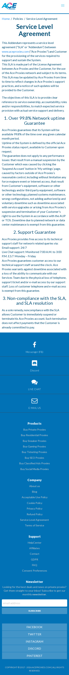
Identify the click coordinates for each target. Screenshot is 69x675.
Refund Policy (35, 514)
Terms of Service (34, 525)
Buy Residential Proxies (34, 435)
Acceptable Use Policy (34, 497)
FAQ (34, 565)
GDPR (34, 559)
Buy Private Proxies (34, 429)
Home (6, 18)
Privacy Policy (34, 508)
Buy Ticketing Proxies (34, 452)
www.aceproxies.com (15, 51)
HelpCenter (34, 542)
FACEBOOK (34, 627)
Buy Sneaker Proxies (34, 440)
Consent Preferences (34, 570)
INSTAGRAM (34, 641)
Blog (34, 491)
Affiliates (34, 548)
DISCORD (34, 648)
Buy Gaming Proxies (34, 446)
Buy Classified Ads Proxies (34, 463)
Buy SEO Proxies (34, 457)
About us (34, 486)
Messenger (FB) (34, 347)
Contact (34, 553)
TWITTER (34, 634)
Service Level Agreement (34, 519)
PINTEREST (35, 655)
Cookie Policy (34, 502)
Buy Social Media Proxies (34, 469)
